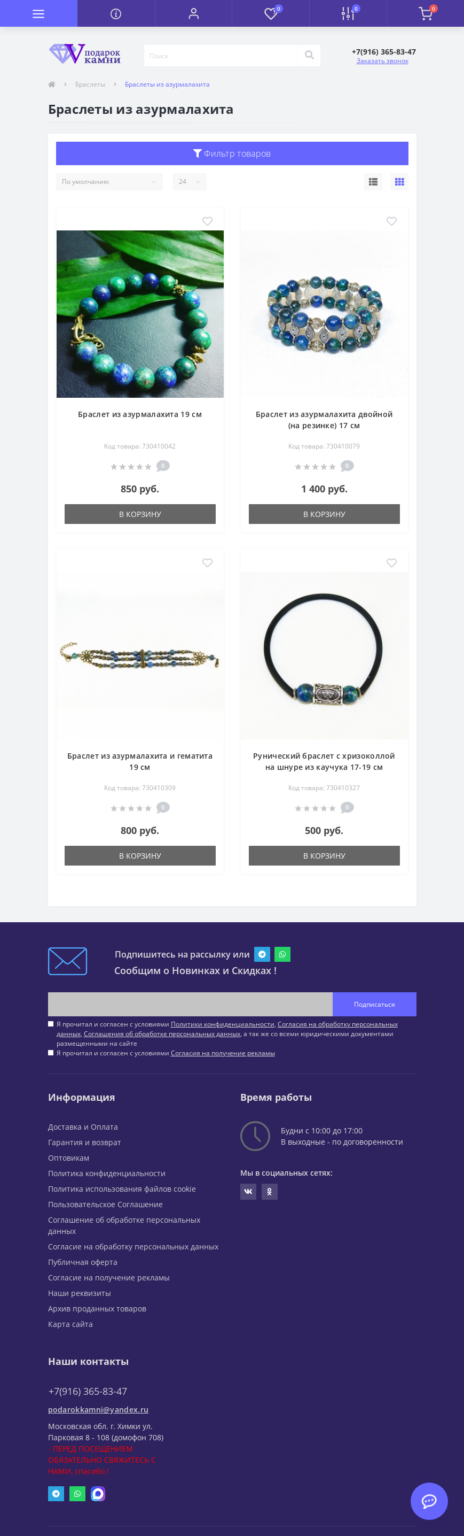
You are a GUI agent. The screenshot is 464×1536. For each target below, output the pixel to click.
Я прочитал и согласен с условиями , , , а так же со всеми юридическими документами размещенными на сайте (227, 1034)
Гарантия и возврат (84, 1142)
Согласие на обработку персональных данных (133, 1246)
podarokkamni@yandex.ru (98, 1409)
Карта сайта (70, 1324)
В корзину (140, 514)
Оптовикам (68, 1158)
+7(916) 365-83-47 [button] (88, 1391)
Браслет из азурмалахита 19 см (140, 414)
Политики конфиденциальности (222, 1024)
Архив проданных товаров (97, 1308)
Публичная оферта (82, 1262)
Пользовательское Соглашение (105, 1204)
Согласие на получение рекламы (109, 1277)
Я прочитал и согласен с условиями (166, 1053)
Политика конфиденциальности (107, 1173)
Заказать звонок (382, 60)
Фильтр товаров (232, 153)
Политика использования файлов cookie (122, 1189)
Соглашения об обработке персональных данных (162, 1033)
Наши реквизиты (79, 1293)
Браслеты (90, 84)
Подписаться (374, 1004)
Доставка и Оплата (83, 1127)
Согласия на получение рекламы (223, 1053)
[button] (193, 13)
